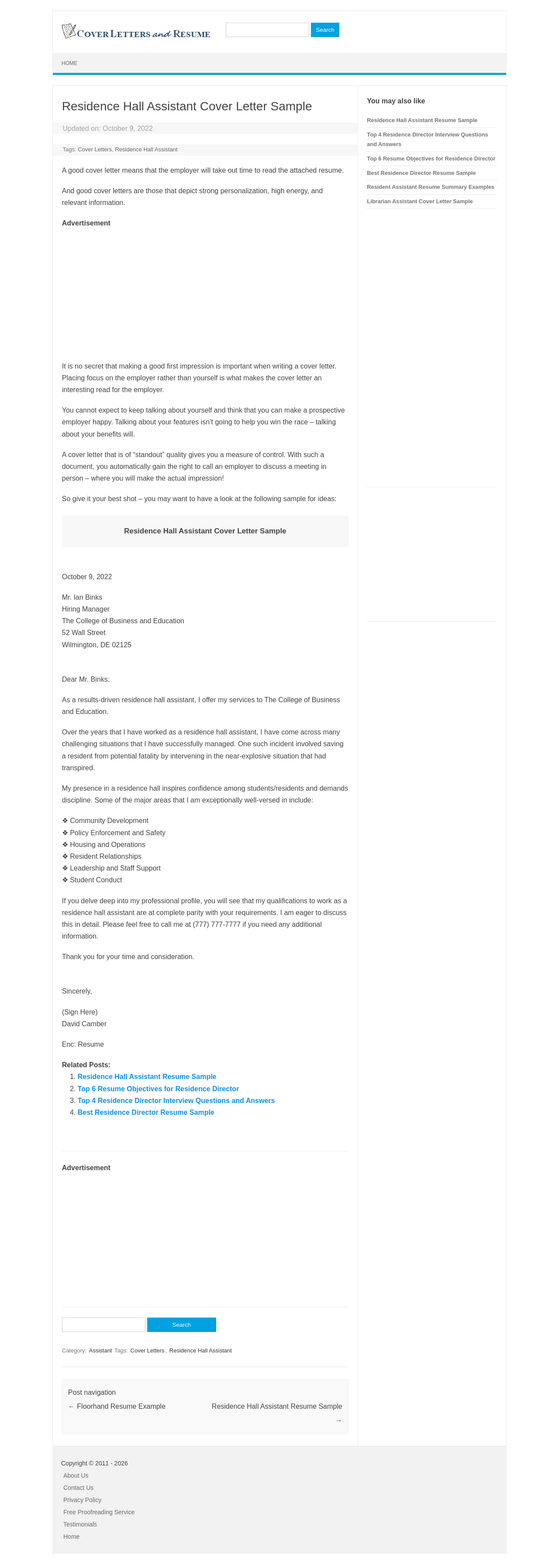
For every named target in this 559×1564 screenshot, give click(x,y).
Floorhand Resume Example (117, 1406)
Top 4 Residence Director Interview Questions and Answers (176, 1100)
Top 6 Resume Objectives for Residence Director (158, 1089)
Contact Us (78, 1487)
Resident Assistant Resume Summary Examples (430, 187)
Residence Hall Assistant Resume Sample (147, 1076)
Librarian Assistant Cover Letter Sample (420, 201)
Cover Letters (95, 149)
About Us (76, 1475)
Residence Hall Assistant (146, 149)
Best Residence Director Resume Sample (146, 1112)
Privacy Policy (82, 1499)
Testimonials (80, 1524)
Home (69, 63)
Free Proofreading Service (99, 1512)
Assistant (100, 1350)
